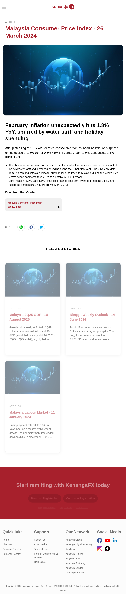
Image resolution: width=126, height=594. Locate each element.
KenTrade (71, 549)
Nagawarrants (73, 558)
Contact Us (39, 539)
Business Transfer (12, 549)
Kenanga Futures (74, 554)
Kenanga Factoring (75, 563)
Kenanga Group (74, 539)
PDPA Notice (40, 544)
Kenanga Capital (74, 568)
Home (6, 539)
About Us (7, 544)
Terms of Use (41, 549)
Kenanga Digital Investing (79, 544)
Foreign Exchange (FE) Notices (46, 555)
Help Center (40, 562)
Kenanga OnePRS (75, 572)
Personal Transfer (12, 554)
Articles (11, 22)
